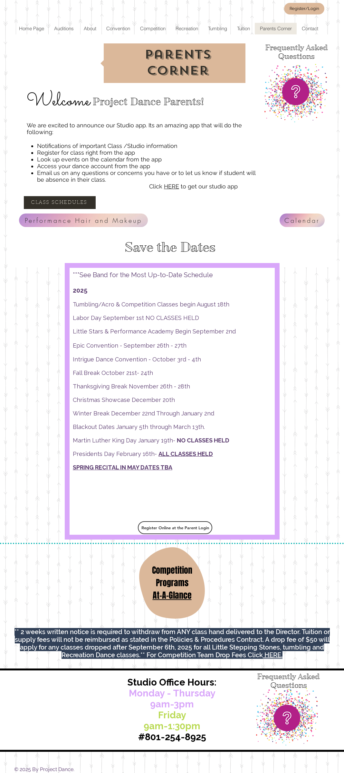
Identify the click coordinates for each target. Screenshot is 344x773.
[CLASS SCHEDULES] (60, 202)
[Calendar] (302, 220)
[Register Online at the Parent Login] (175, 527)
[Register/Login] (304, 8)
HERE (171, 186)
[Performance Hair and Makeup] (83, 220)
